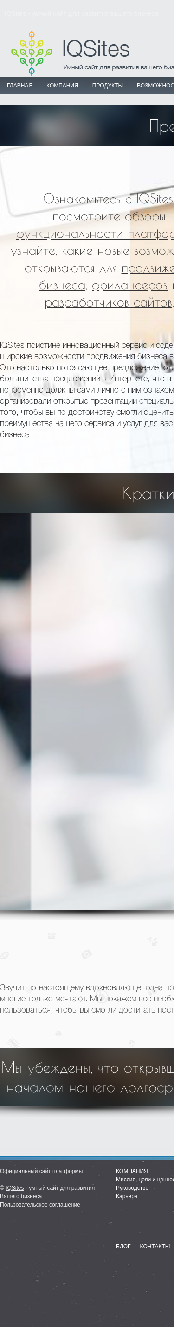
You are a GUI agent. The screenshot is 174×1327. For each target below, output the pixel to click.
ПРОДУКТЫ (107, 85)
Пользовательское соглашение (40, 1204)
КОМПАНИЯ (62, 85)
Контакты (155, 1246)
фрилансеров (130, 284)
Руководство (132, 1188)
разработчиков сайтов (108, 301)
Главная (19, 85)
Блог (123, 1246)
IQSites (15, 1188)
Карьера (127, 1196)
